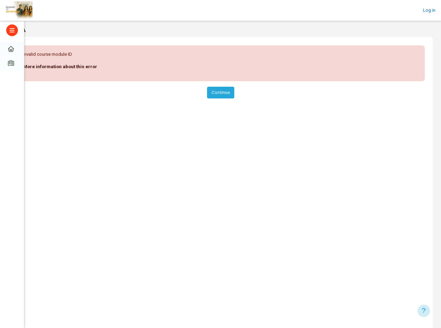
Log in (429, 10)
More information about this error (60, 66)
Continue (221, 92)
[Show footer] (424, 311)
